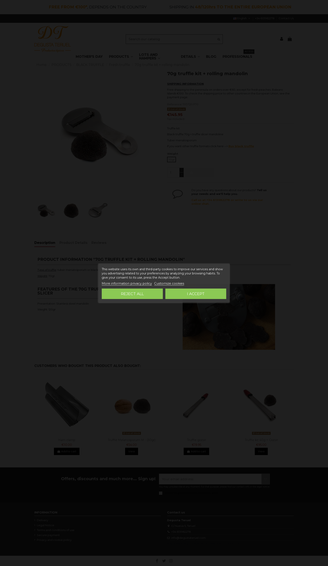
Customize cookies (169, 283)
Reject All (132, 294)
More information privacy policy (127, 283)
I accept (196, 294)
